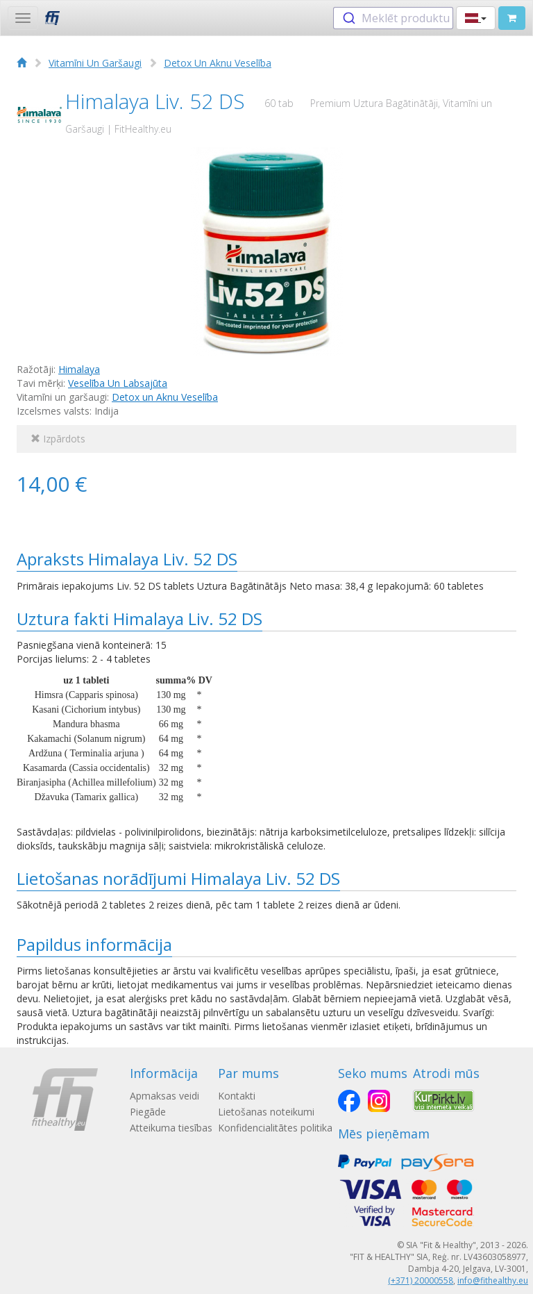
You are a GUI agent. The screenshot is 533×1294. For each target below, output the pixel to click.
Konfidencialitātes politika (275, 1127)
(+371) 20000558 (420, 1280)
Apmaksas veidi (164, 1095)
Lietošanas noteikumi (266, 1111)
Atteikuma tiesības (171, 1127)
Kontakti (236, 1095)
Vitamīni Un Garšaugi (95, 62)
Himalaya (79, 369)
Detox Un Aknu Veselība (217, 62)
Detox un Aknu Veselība (165, 397)
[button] (476, 18)
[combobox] (393, 18)
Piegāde (148, 1111)
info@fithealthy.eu (492, 1280)
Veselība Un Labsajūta (117, 383)
